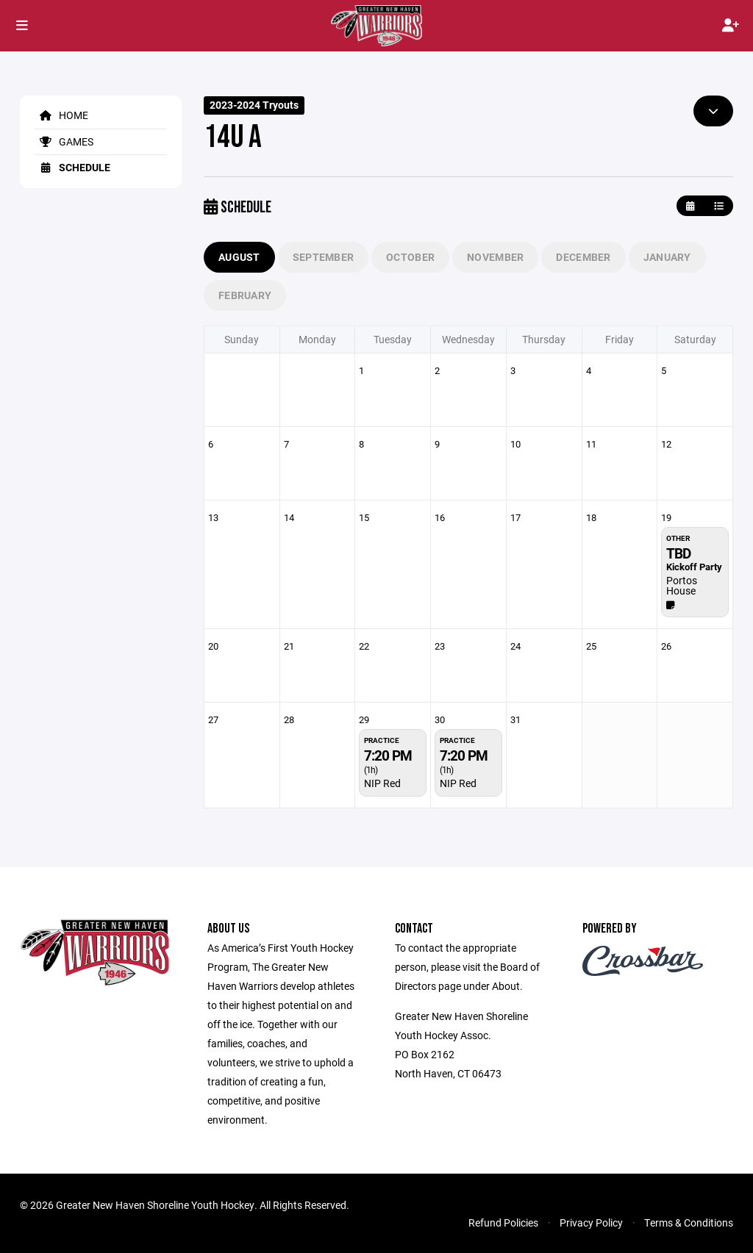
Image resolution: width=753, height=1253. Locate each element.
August (239, 257)
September (323, 257)
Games (64, 141)
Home (61, 115)
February (244, 295)
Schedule (72, 167)
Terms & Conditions (688, 1222)
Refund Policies (503, 1222)
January (667, 257)
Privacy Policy (591, 1222)
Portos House (681, 585)
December (583, 257)
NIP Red (382, 783)
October (410, 257)
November (495, 257)
